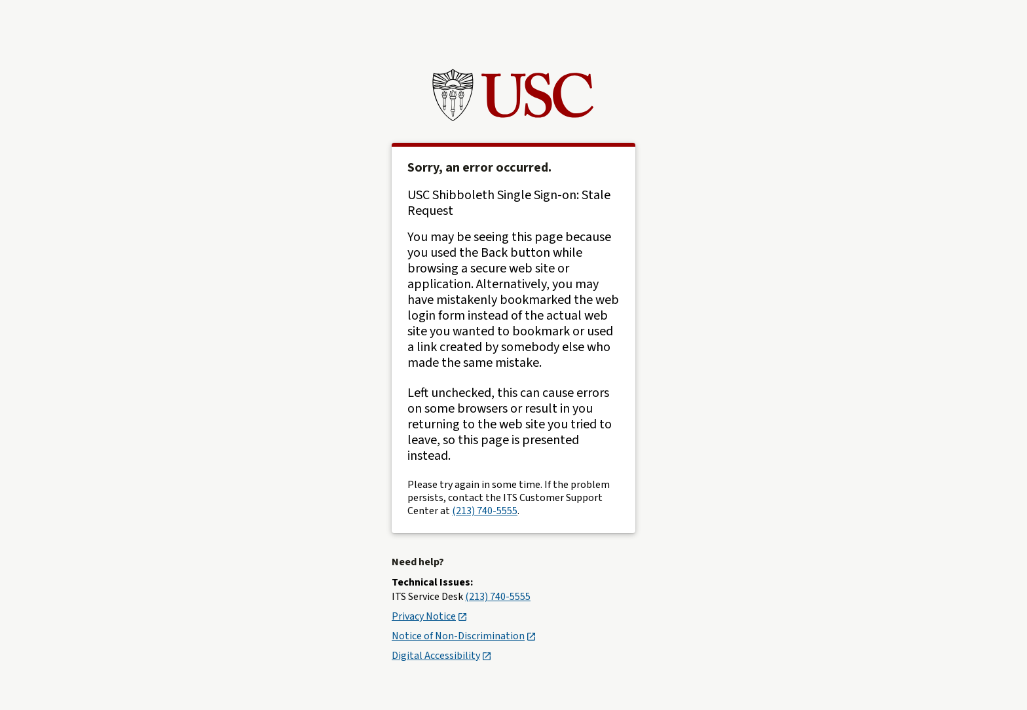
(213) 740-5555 (484, 511)
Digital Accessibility (441, 655)
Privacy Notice (429, 616)
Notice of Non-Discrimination (463, 636)
